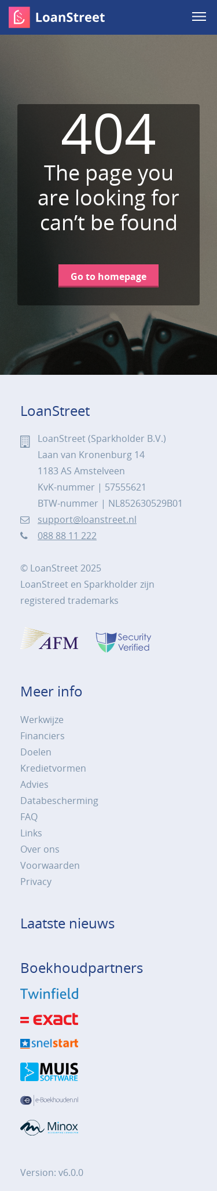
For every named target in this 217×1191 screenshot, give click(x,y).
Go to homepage (108, 276)
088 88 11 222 (67, 535)
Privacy (36, 881)
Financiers (42, 735)
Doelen (36, 752)
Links (31, 833)
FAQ (29, 816)
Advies (34, 784)
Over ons (40, 849)
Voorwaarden (50, 865)
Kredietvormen (53, 768)
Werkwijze (42, 719)
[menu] (200, 17)
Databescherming (59, 800)
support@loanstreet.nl (87, 519)
